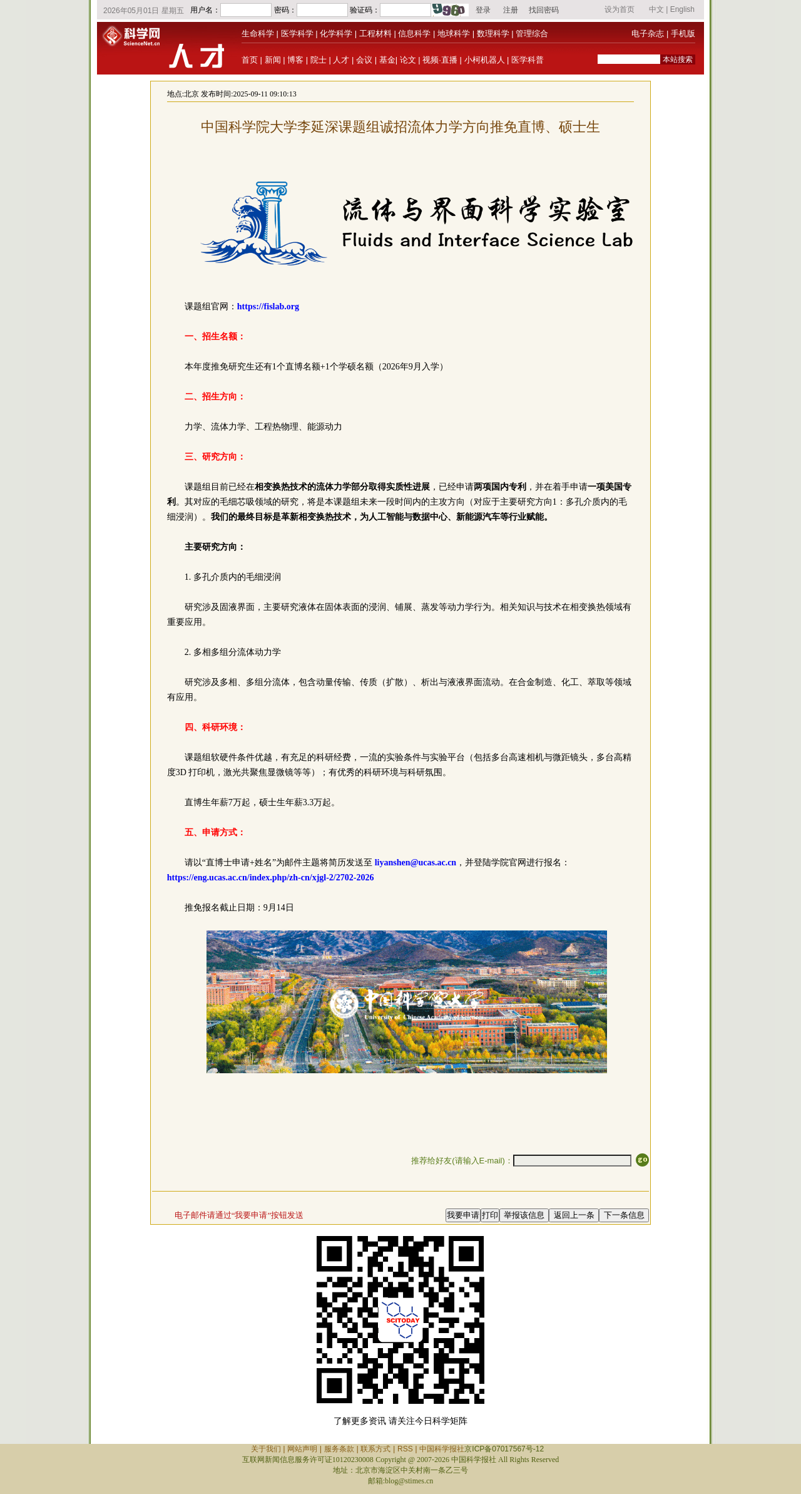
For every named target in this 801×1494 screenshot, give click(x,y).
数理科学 (493, 33)
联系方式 (375, 1449)
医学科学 (297, 33)
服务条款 (339, 1449)
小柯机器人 (484, 59)
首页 (250, 59)
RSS (405, 1449)
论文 (408, 59)
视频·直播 (439, 59)
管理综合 (532, 33)
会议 (364, 59)
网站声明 (302, 1449)
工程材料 (375, 33)
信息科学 (414, 33)
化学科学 (336, 33)
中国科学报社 (441, 1449)
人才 (341, 59)
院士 (318, 59)
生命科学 (258, 33)
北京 (191, 94)
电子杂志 (647, 33)
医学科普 (527, 59)
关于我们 (266, 1449)
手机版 (683, 33)
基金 (387, 59)
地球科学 (453, 33)
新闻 (273, 59)
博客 (295, 59)
